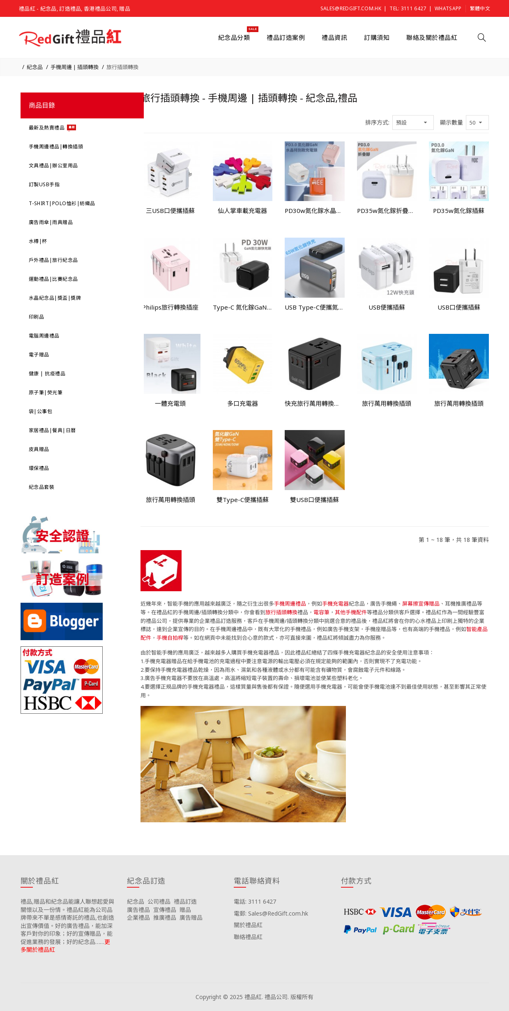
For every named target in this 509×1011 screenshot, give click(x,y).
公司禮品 (158, 901)
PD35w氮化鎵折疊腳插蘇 (387, 210)
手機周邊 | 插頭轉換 (75, 67)
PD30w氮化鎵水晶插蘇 (315, 210)
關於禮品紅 (248, 925)
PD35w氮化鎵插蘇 (458, 210)
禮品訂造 (185, 901)
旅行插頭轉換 (122, 67)
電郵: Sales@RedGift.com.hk (271, 913)
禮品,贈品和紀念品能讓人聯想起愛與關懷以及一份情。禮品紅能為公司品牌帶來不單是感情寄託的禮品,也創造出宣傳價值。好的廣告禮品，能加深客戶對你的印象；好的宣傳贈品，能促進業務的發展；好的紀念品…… (67, 922)
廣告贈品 (191, 917)
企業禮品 (138, 917)
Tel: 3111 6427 (407, 8)
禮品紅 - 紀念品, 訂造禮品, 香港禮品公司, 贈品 (74, 8)
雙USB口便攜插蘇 (314, 499)
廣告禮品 (138, 910)
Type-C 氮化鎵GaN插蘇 (243, 307)
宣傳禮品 (164, 910)
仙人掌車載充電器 (242, 210)
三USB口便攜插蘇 (170, 210)
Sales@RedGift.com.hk (350, 8)
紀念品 (35, 67)
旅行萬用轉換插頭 (386, 403)
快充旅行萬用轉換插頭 (315, 403)
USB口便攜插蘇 (459, 307)
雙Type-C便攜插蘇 (242, 499)
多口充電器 (242, 403)
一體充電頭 (170, 403)
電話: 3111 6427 (255, 901)
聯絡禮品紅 (248, 937)
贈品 (185, 910)
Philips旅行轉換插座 (170, 307)
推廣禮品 (164, 917)
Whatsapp (448, 8)
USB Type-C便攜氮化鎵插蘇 (315, 307)
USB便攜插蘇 (387, 307)
